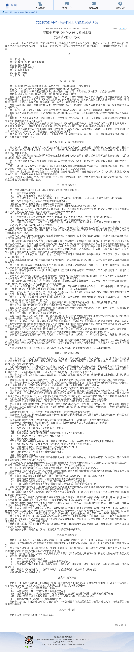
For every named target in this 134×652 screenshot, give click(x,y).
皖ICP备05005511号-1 (83, 639)
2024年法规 (23, 12)
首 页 (13, 5)
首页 (15, 12)
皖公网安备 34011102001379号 (63, 642)
